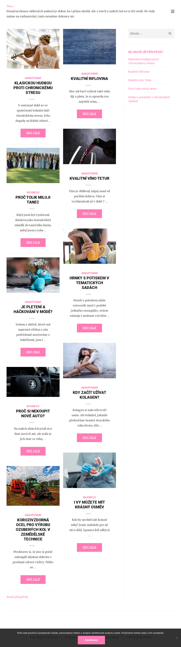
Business (33, 192)
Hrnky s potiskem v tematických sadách (89, 283)
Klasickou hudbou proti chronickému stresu (33, 88)
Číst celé (33, 133)
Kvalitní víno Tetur (89, 178)
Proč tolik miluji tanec (142, 88)
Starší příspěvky (17, 597)
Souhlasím (91, 640)
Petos (10, 6)
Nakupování (33, 78)
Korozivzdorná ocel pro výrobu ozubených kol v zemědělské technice (33, 529)
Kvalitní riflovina (89, 78)
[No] (176, 638)
